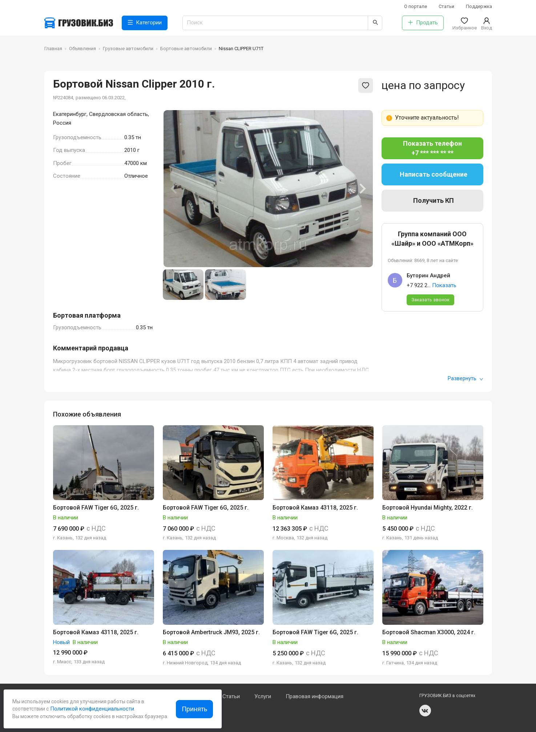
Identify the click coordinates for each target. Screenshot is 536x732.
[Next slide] (361, 188)
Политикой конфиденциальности (91, 708)
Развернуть (465, 378)
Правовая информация (314, 696)
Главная (53, 48)
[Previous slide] (174, 188)
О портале (415, 6)
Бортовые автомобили (186, 48)
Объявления (82, 48)
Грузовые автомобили (128, 48)
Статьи (446, 6)
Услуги (262, 696)
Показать (444, 285)
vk (425, 710)
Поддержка (479, 6)
